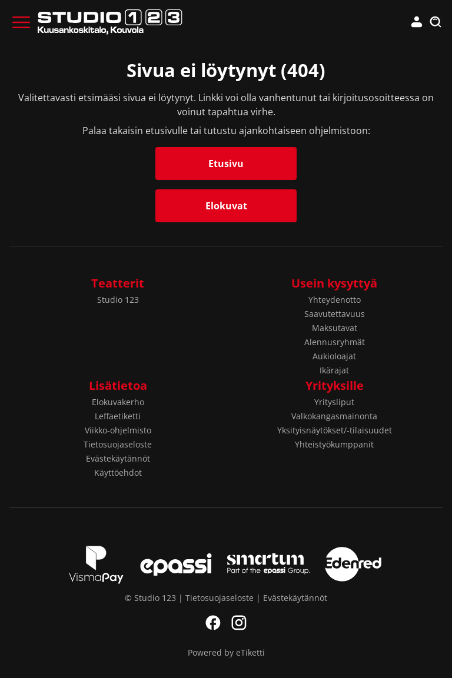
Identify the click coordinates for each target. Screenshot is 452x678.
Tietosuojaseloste (118, 444)
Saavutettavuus (334, 313)
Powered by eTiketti (226, 652)
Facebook (213, 622)
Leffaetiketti (118, 416)
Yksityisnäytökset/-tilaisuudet (334, 430)
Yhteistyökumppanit (334, 444)
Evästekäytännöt (118, 458)
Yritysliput (334, 402)
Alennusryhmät (334, 342)
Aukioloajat (334, 356)
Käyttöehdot (118, 472)
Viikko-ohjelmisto (118, 430)
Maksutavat (334, 327)
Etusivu (226, 163)
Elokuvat (226, 205)
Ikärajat (334, 370)
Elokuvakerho (118, 402)
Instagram (239, 622)
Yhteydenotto (334, 299)
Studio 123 (118, 299)
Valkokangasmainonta (334, 416)
